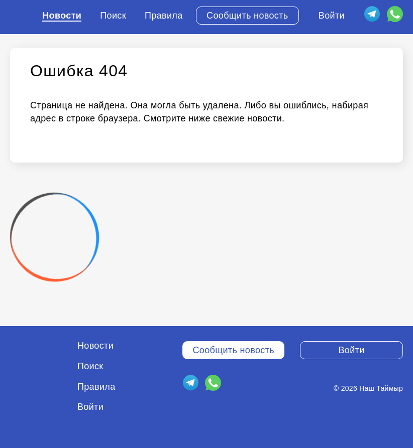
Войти (332, 16)
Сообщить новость (247, 16)
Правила (164, 16)
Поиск (113, 16)
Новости (61, 16)
